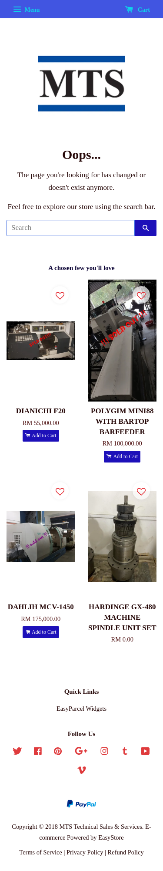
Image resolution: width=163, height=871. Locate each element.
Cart (137, 9)
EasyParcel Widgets (81, 708)
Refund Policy (126, 852)
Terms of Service (40, 852)
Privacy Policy (85, 852)
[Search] (71, 228)
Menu (26, 9)
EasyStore (111, 837)
